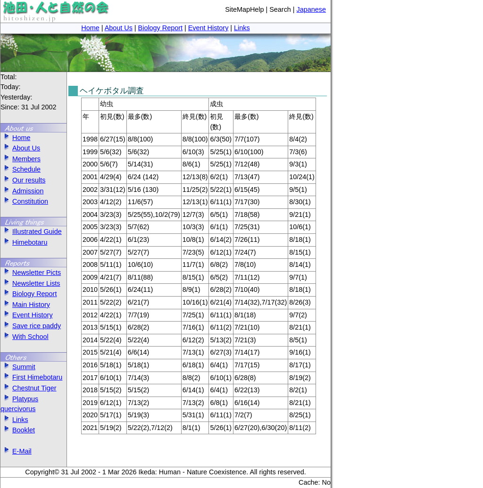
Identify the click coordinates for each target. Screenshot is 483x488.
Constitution (24, 201)
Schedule (20, 169)
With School (24, 336)
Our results (22, 180)
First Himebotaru (31, 377)
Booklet (17, 430)
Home (90, 28)
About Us (119, 28)
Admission (21, 191)
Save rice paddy (30, 326)
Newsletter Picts (30, 272)
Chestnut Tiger (28, 388)
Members (20, 159)
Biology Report (160, 28)
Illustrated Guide (31, 231)
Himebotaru (23, 242)
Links (242, 28)
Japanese (311, 9)
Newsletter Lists (30, 283)
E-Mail (16, 451)
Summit (17, 367)
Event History (208, 28)
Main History (25, 304)
